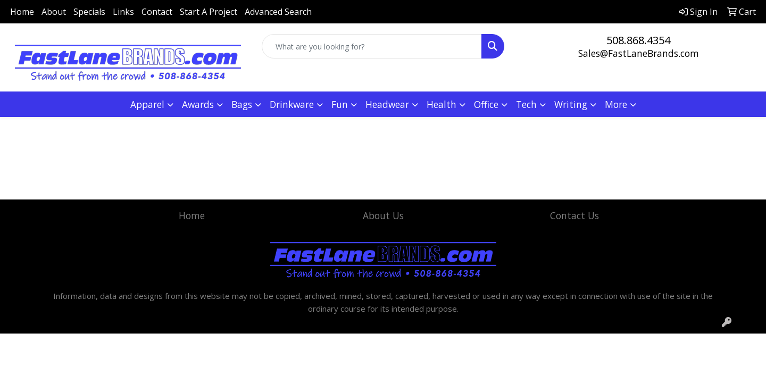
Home (22, 12)
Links (123, 12)
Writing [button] (570, 104)
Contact (156, 12)
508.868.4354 (638, 40)
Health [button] (441, 104)
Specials (89, 12)
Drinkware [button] (292, 104)
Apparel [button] (147, 104)
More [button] (616, 104)
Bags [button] (241, 104)
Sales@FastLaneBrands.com (638, 53)
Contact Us (574, 215)
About (53, 12)
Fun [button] (339, 104)
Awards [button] (198, 104)
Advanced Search (278, 12)
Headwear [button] (387, 104)
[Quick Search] (372, 46)
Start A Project (208, 12)
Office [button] (486, 104)
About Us (383, 215)
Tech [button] (526, 104)
